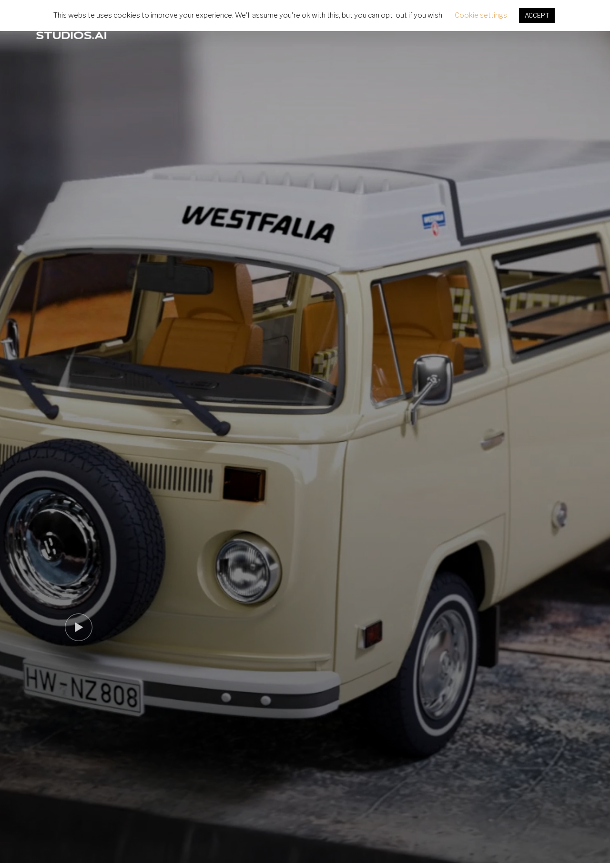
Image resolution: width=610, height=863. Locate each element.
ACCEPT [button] (537, 15)
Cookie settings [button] (481, 15)
